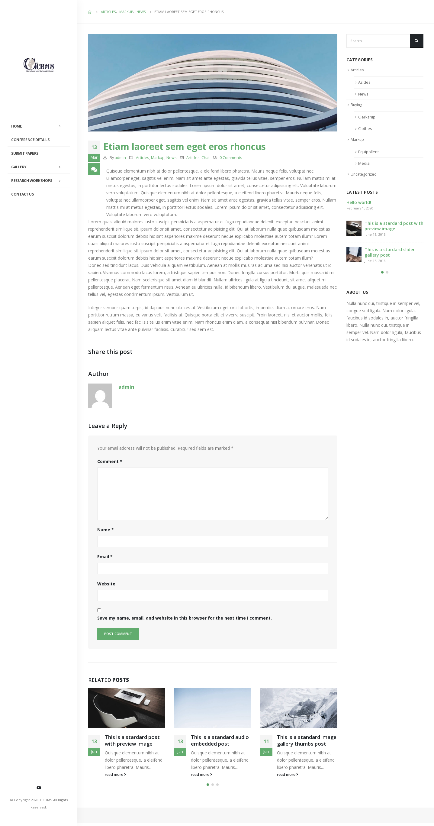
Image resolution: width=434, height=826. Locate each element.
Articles (142, 157)
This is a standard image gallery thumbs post (306, 741)
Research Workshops (31, 180)
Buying (357, 106)
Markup (158, 157)
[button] (207, 788)
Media (364, 164)
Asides (364, 83)
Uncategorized (364, 175)
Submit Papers (24, 153)
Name (105, 530)
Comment (109, 461)
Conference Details (30, 139)
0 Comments (231, 157)
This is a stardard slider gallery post (390, 253)
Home (16, 126)
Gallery (19, 167)
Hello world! (358, 204)
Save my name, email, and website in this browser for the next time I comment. (184, 618)
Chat (205, 157)
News (171, 157)
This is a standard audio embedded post (220, 741)
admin (120, 157)
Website (106, 584)
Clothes (365, 129)
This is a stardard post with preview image (132, 741)
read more (115, 775)
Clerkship (366, 118)
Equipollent (368, 153)
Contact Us (22, 194)
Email (105, 556)
